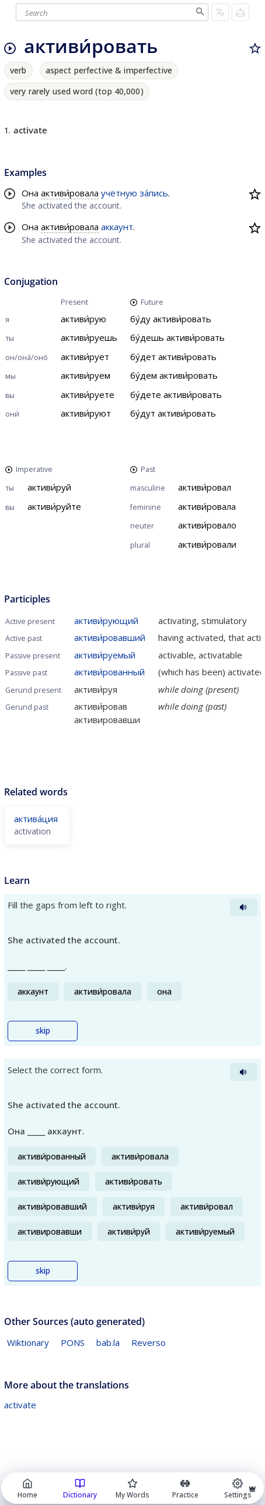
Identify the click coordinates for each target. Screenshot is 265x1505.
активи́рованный (109, 672)
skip (43, 1030)
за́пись (154, 193)
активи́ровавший (109, 637)
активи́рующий (106, 620)
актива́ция (36, 818)
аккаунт (117, 226)
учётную (119, 193)
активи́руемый (104, 655)
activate (20, 1405)
